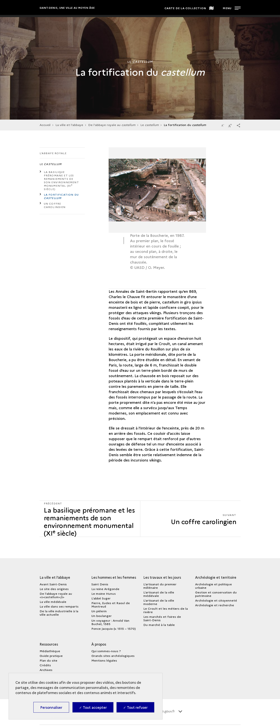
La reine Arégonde (105, 589)
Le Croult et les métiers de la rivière (165, 610)
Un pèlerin (99, 611)
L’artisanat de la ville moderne (158, 602)
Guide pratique (51, 655)
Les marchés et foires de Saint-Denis (162, 618)
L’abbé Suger (101, 598)
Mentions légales (104, 660)
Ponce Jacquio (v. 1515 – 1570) (113, 628)
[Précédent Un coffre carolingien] (90, 519)
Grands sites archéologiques (113, 655)
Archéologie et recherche (214, 605)
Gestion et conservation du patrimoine (216, 594)
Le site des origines (54, 589)
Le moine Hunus (103, 593)
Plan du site (48, 660)
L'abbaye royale (53, 153)
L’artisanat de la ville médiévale (158, 594)
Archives (46, 670)
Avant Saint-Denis (53, 584)
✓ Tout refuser (135, 707)
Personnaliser (51, 707)
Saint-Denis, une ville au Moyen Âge (67, 7)
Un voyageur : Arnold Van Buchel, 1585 (110, 622)
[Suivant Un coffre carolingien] (190, 518)
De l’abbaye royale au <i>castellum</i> (56, 595)
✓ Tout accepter (93, 707)
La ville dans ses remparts (59, 606)
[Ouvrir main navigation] (231, 7)
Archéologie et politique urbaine (213, 586)
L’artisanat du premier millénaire (159, 586)
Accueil (45, 125)
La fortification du (61, 196)
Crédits (45, 665)
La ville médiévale (53, 601)
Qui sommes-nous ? (106, 651)
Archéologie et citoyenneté (216, 600)
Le (149, 125)
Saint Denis (99, 584)
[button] (238, 125)
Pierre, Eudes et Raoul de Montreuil (110, 604)
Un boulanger (101, 616)
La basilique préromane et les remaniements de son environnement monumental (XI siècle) (61, 180)
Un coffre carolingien (55, 205)
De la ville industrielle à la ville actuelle (59, 613)
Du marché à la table (159, 625)
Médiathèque (50, 651)
